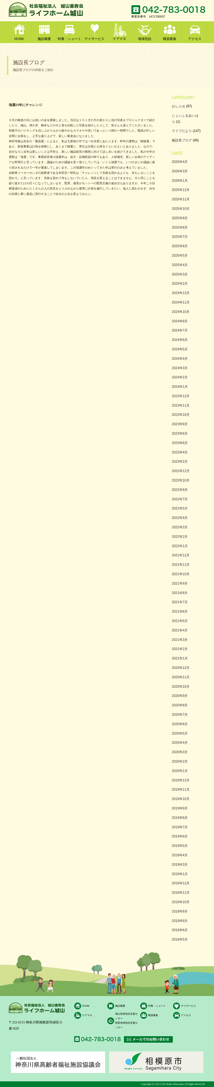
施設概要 (44, 39)
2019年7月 (180, 827)
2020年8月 (180, 705)
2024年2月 (180, 377)
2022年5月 (180, 508)
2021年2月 (180, 649)
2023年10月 (181, 414)
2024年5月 (180, 349)
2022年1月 (180, 546)
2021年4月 (180, 630)
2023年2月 (180, 461)
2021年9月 (180, 583)
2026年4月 (180, 162)
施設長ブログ (182, 140)
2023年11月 (181, 405)
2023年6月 (180, 443)
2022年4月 (180, 518)
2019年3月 (180, 864)
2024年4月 (180, 358)
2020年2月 (180, 761)
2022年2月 (180, 536)
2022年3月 (180, 527)
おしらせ (178, 106)
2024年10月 (181, 312)
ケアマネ (119, 39)
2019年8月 (180, 817)
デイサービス (94, 39)
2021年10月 (181, 574)
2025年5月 (180, 255)
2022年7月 (180, 499)
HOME (19, 39)
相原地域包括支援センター (126, 1025)
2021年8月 (180, 593)
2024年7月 (180, 330)
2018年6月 (180, 930)
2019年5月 (180, 846)
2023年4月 (180, 452)
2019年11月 (181, 789)
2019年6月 (180, 836)
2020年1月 (180, 771)
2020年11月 (181, 677)
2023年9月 (180, 424)
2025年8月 (180, 227)
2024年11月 (181, 302)
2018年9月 (180, 911)
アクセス (194, 39)
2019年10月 (181, 799)
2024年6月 (180, 340)
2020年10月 (181, 686)
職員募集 (169, 39)
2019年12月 (181, 780)
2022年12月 (181, 471)
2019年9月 (180, 808)
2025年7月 (180, 236)
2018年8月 (180, 921)
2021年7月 (180, 602)
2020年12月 (181, 668)
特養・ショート (69, 39)
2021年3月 (180, 639)
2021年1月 (180, 658)
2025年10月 (181, 208)
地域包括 (144, 39)
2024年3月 (180, 368)
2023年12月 (181, 396)
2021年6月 (180, 611)
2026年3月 (180, 171)
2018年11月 (181, 892)
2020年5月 (180, 733)
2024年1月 (180, 386)
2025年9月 (180, 218)
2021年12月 (181, 555)
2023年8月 (180, 433)
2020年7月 (180, 714)
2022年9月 (180, 490)
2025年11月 (181, 199)
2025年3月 (180, 274)
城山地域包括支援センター (126, 1016)
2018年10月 (181, 902)
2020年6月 (180, 724)
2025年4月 (180, 265)
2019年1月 (180, 874)
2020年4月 (180, 742)
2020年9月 (180, 696)
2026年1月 (180, 180)
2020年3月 (180, 752)
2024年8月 (180, 321)
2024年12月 (181, 293)
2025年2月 (180, 283)
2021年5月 (180, 621)
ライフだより (182, 131)
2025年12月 (181, 190)
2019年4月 (180, 855)
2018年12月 (181, 883)
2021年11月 (181, 564)
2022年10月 (181, 480)
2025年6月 (180, 246)
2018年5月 (180, 939)
